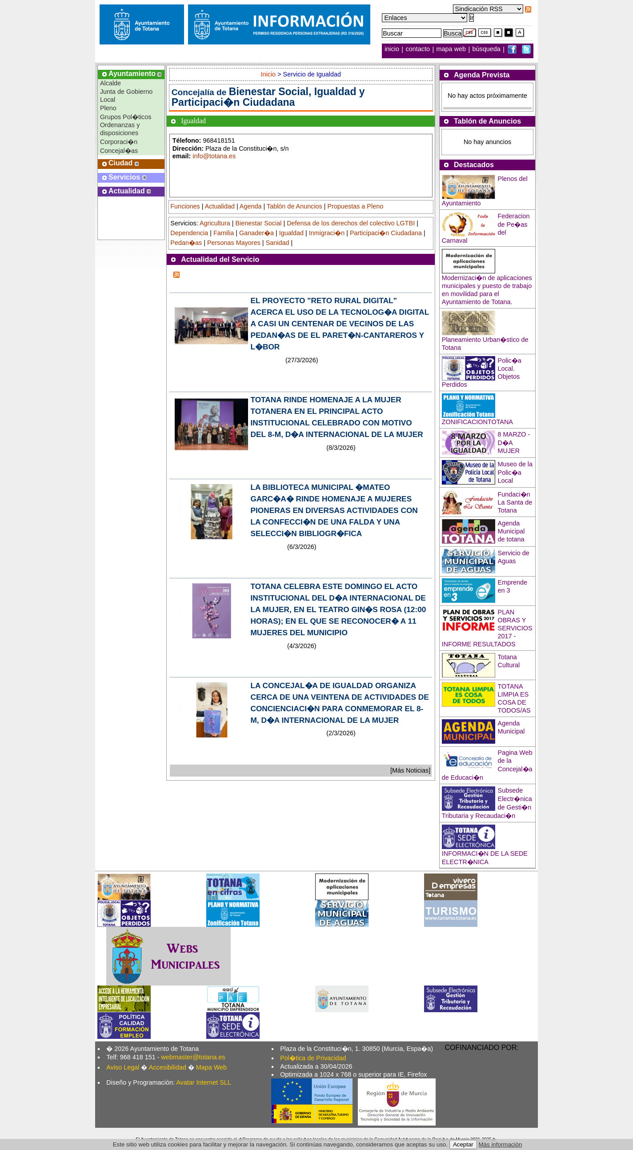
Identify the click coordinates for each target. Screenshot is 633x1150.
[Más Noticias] (410, 770)
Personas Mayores (233, 242)
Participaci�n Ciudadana (386, 232)
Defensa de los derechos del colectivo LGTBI (351, 223)
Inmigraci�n (327, 232)
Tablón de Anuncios (294, 206)
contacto (418, 49)
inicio (393, 49)
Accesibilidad (167, 1067)
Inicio (269, 74)
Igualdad (291, 232)
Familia (223, 232)
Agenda (251, 206)
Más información (500, 1144)
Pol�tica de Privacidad (313, 1058)
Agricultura (215, 223)
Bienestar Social (258, 223)
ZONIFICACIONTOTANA (477, 421)
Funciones (185, 206)
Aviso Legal (122, 1067)
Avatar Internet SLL (203, 1082)
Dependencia (189, 232)
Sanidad (277, 242)
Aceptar (463, 1144)
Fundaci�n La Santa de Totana (515, 502)
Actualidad (220, 206)
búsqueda (487, 49)
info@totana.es (214, 156)
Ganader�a (256, 232)
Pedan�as (186, 242)
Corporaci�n (118, 141)
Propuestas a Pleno (356, 206)
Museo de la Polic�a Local (515, 472)
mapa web (452, 49)
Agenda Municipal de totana (511, 531)
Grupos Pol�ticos (126, 116)
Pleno (108, 108)
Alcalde (110, 83)
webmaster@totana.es (193, 1057)
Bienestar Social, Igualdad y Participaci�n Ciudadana (268, 97)
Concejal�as (119, 150)
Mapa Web (211, 1067)
